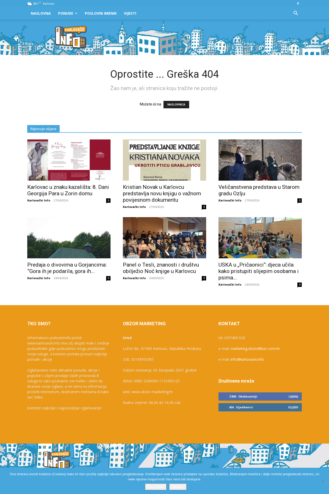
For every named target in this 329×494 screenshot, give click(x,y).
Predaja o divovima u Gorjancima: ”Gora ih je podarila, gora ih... (67, 268)
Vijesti (130, 13)
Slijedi (293, 407)
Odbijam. (178, 487)
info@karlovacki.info (247, 359)
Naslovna (41, 13)
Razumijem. (156, 487)
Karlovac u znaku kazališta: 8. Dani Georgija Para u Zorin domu (68, 190)
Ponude (67, 13)
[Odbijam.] (322, 480)
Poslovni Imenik (101, 13)
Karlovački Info (38, 200)
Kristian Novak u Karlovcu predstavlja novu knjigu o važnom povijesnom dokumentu (162, 193)
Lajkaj (293, 396)
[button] (295, 13)
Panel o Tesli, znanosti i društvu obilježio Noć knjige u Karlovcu (161, 268)
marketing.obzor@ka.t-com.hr (255, 348)
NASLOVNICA (176, 104)
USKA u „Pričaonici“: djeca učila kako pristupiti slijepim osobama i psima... (258, 271)
